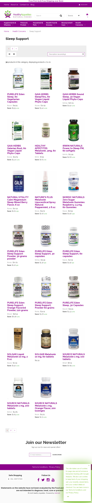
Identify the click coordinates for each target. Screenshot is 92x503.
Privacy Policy (54, 467)
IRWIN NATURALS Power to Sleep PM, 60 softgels (73, 148)
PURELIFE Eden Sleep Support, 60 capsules (72, 254)
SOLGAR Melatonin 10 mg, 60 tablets (45, 355)
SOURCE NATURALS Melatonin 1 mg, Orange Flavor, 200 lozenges (46, 407)
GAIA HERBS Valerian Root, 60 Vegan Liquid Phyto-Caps (16, 149)
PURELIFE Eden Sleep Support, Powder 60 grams (44, 305)
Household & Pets (38, 24)
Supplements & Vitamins (10, 24)
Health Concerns (79, 24)
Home (6, 5)
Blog (32, 5)
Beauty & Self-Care (67, 24)
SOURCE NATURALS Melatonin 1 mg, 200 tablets (18, 406)
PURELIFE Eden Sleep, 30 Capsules (73, 304)
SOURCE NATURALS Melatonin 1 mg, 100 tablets (74, 357)
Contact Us (24, 5)
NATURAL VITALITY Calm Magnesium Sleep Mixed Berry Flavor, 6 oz (17, 201)
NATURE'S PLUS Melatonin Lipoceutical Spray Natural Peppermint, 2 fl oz (45, 202)
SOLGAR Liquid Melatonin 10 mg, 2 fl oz (17, 357)
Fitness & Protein (23, 24)
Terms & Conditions (40, 467)
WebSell (57, 493)
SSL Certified (15, 479)
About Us (14, 5)
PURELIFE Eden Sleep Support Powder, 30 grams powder (17, 255)
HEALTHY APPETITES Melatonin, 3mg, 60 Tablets (45, 149)
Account (83, 4)
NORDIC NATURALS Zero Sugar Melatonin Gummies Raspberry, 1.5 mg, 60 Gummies (74, 202)
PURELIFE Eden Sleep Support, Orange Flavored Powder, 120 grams (17, 306)
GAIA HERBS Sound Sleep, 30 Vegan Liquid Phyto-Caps (73, 97)
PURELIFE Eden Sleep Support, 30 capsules (45, 254)
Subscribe (57, 455)
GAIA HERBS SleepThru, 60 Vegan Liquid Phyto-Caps (42, 98)
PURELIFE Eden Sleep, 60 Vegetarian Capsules (15, 98)
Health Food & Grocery (51, 24)
